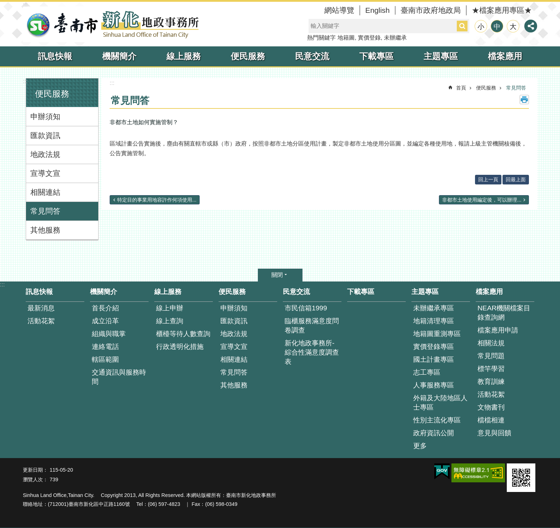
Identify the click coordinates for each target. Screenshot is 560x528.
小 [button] (481, 26)
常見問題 (491, 356)
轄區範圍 (105, 359)
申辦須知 (45, 116)
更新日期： (35, 470)
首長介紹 (105, 308)
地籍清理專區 (433, 321)
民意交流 (312, 56)
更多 (420, 446)
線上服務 (183, 56)
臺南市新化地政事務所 (112, 24)
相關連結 (45, 192)
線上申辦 (169, 308)
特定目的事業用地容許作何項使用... (156, 200)
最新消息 (41, 308)
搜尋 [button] (462, 26)
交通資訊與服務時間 (119, 377)
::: (25, 5)
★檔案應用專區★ (502, 10)
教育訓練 (491, 381)
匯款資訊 (45, 135)
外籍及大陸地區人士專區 (440, 402)
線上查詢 (169, 321)
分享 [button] (530, 26)
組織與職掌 (109, 333)
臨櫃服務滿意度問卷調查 (312, 325)
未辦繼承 (395, 38)
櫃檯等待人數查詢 (183, 333)
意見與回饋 (494, 433)
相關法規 (491, 343)
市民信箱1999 (306, 308)
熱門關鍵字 (321, 38)
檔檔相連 (491, 420)
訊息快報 (55, 56)
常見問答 (45, 211)
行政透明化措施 (180, 346)
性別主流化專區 (437, 420)
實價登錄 (369, 38)
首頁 (461, 88)
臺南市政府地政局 (431, 10)
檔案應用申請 (498, 330)
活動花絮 (41, 321)
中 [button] (497, 26)
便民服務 (248, 56)
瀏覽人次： (35, 479)
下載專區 (376, 56)
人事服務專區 (433, 385)
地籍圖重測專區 (437, 333)
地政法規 (45, 154)
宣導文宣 (45, 173)
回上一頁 (488, 179)
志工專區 (426, 372)
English (377, 10)
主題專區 (441, 56)
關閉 (277, 275)
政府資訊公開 (433, 433)
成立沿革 (105, 321)
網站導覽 (339, 10)
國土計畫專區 (433, 359)
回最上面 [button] (516, 179)
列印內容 (524, 99)
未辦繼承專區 (433, 308)
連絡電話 (105, 346)
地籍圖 (346, 38)
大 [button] (513, 26)
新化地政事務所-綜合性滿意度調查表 (312, 352)
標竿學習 (491, 368)
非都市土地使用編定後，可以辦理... (481, 200)
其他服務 (45, 230)
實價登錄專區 (433, 346)
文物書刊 (491, 407)
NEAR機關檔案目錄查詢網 (504, 312)
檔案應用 (505, 56)
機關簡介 (119, 56)
